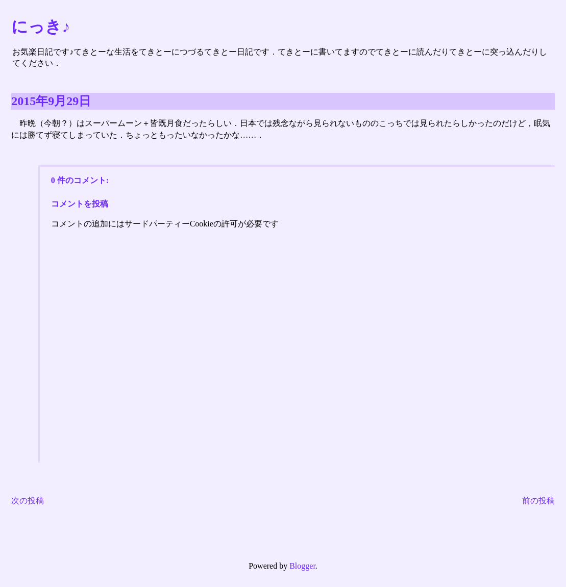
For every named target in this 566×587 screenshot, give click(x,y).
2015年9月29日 (51, 101)
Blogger (302, 566)
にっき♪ (40, 26)
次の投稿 (27, 500)
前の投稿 (538, 500)
